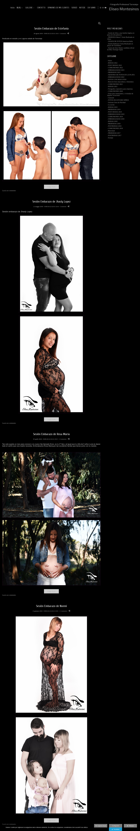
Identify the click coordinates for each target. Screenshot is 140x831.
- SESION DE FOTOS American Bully (120, 41)
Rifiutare (130, 826)
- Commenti (62, 33)
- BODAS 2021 (112, 86)
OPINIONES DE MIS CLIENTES (95, 8)
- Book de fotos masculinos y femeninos (120, 82)
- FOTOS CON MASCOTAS (116, 79)
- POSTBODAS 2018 (114, 126)
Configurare (115, 826)
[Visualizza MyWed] (134, 8)
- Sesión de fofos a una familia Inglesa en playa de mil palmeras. (120, 34)
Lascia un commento (9, 190)
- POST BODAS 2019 (114, 112)
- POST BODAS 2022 (114, 65)
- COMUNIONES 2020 (115, 91)
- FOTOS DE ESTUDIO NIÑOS (118, 100)
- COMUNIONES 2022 (115, 67)
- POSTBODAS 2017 (114, 135)
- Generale (110, 98)
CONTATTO (78, 8)
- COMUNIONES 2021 (115, 84)
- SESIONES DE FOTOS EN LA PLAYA (121, 75)
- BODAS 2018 (112, 121)
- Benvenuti (111, 131)
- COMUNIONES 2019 (115, 116)
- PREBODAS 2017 (113, 133)
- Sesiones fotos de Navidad (116, 102)
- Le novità (110, 105)
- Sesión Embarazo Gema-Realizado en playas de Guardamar (120, 44)
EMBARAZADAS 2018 (51, 33)
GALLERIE (65, 8)
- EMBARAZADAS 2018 (115, 119)
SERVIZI (111, 8)
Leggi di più (51, 187)
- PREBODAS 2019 (113, 109)
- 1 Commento (62, 439)
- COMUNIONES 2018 (115, 128)
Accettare (115, 829)
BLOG (55, 8)
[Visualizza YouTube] (137, 8)
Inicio (49, 8)
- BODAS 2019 (112, 107)
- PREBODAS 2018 (113, 123)
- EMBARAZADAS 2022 (115, 77)
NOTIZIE (119, 8)
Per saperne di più (100, 826)
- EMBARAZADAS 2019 (115, 114)
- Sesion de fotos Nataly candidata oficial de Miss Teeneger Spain (120, 49)
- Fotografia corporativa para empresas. (120, 89)
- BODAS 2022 (112, 63)
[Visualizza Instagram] (131, 8)
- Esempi (110, 138)
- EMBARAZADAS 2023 (115, 70)
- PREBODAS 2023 (113, 72)
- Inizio (109, 60)
